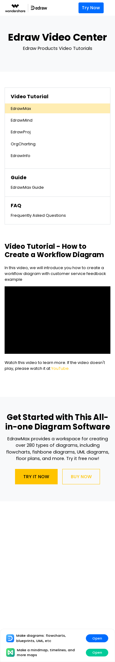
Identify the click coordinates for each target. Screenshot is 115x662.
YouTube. (60, 368)
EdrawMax (21, 108)
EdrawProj (21, 132)
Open (97, 638)
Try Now (91, 8)
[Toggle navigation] (111, 8)
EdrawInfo (20, 155)
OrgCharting (23, 144)
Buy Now (81, 477)
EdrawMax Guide (27, 187)
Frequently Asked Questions (38, 215)
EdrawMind (22, 120)
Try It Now (36, 477)
